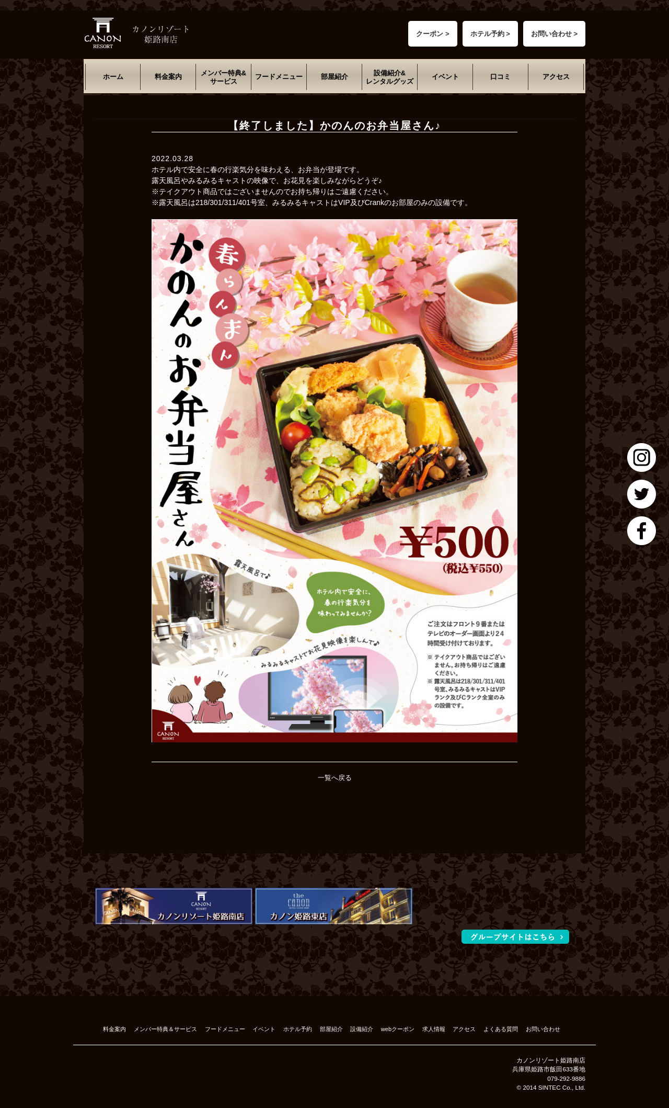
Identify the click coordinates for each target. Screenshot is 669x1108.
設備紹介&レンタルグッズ (389, 77)
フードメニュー (279, 77)
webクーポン (397, 1029)
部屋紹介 (334, 77)
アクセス (556, 77)
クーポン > (432, 34)
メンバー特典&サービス (223, 77)
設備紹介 (361, 1029)
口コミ (500, 77)
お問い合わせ (543, 1029)
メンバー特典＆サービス (165, 1029)
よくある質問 (500, 1029)
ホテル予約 (297, 1029)
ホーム (113, 77)
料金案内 (168, 77)
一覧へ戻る (335, 778)
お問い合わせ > (554, 34)
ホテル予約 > (490, 34)
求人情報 (433, 1029)
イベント (445, 77)
